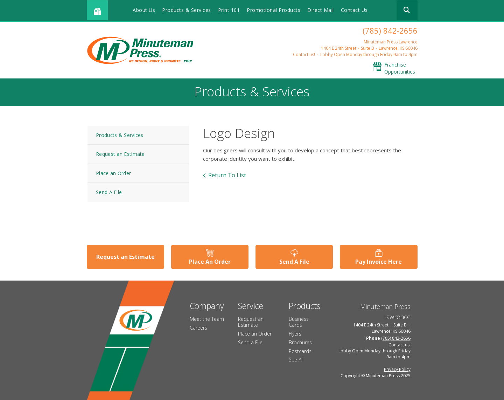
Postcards (300, 351)
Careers (198, 327)
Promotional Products (273, 10)
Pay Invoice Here (378, 261)
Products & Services (186, 10)
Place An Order (210, 261)
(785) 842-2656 (390, 30)
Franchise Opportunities (399, 68)
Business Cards (299, 322)
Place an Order (113, 173)
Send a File (250, 342)
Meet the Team (207, 319)
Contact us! (304, 54)
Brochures (300, 342)
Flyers (295, 333)
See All (296, 359)
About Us (144, 10)
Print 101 (229, 10)
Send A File (109, 192)
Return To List (227, 175)
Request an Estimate (120, 154)
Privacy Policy (397, 369)
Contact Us (354, 10)
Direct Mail (320, 10)
